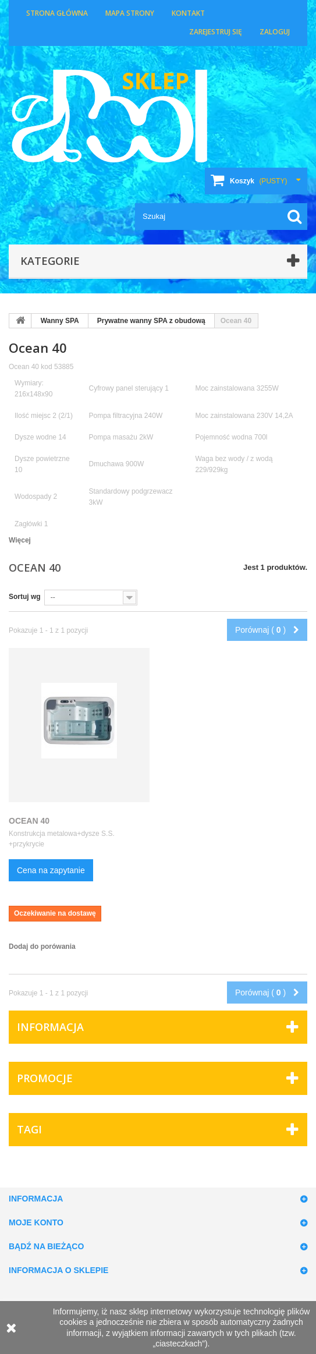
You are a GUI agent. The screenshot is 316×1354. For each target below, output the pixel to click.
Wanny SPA (60, 321)
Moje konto (36, 1222)
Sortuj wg (25, 597)
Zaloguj (275, 32)
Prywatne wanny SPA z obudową (151, 321)
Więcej (20, 540)
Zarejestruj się (215, 32)
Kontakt (188, 13)
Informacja (50, 1027)
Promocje (45, 1078)
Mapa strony (129, 13)
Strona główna (57, 13)
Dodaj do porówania (42, 946)
